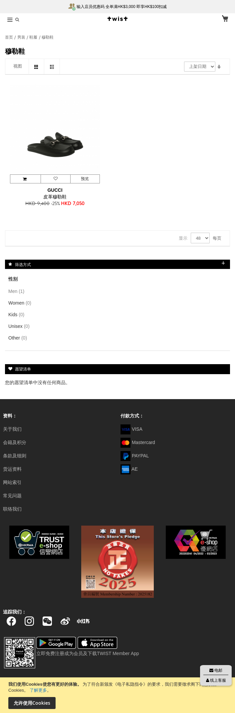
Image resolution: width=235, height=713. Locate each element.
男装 (21, 37)
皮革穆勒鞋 (55, 196)
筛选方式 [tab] (23, 264)
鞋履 (33, 37)
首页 (9, 37)
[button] (55, 179)
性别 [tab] (13, 279)
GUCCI (54, 190)
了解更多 (38, 690)
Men (17, 291)
